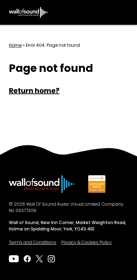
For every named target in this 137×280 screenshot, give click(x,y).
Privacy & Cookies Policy (86, 242)
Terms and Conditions (32, 242)
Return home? (34, 91)
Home (15, 45)
